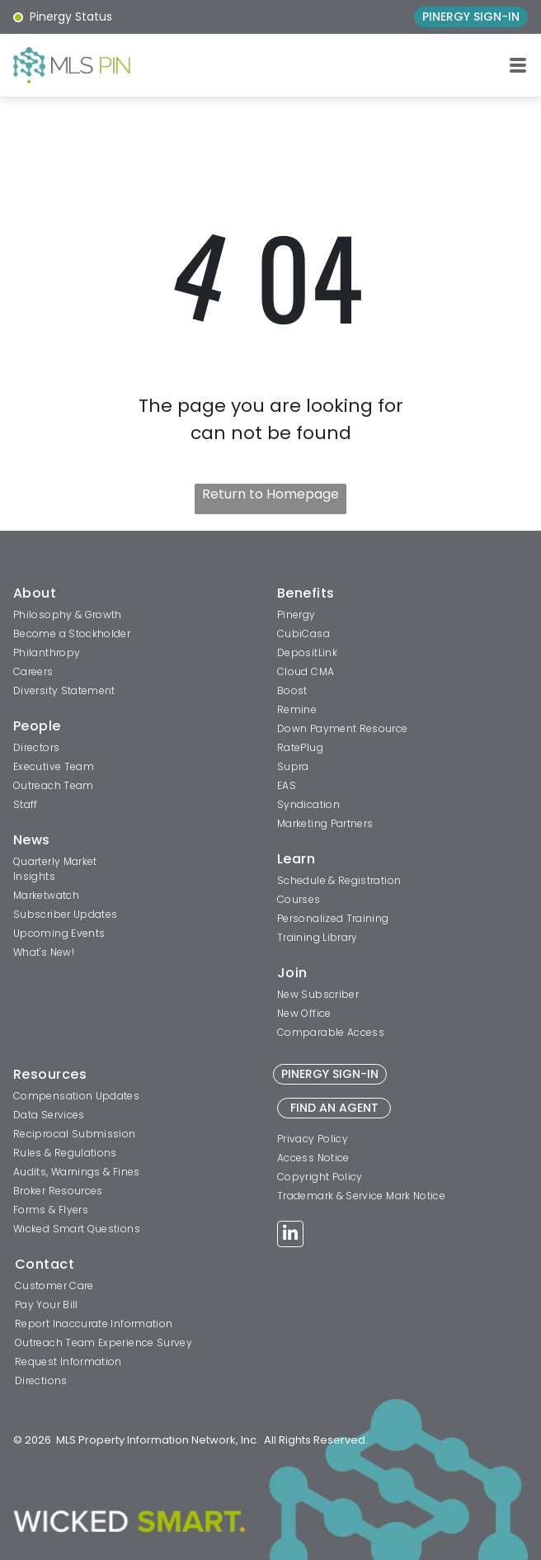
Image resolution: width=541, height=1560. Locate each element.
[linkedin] (290, 1236)
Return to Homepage (270, 494)
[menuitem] (136, 595)
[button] (518, 65)
